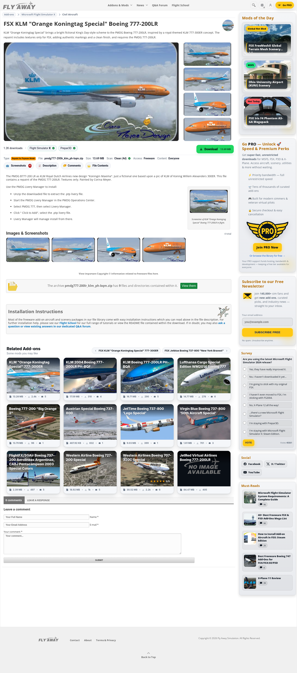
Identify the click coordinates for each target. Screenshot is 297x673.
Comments (72, 165)
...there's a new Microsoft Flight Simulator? (266, 414)
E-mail (94, 524)
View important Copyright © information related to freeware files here (118, 273)
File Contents (98, 165)
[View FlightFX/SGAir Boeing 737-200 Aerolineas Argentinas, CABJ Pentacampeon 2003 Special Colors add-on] (33, 472)
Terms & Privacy (106, 640)
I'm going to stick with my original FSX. (268, 385)
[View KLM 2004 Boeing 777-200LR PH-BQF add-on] (90, 379)
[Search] (253, 5)
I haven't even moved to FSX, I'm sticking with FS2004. (267, 396)
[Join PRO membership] (267, 236)
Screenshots (18, 166)
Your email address (252, 315)
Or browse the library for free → (267, 255)
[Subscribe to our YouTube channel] (251, 472)
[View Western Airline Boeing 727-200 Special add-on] (90, 472)
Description (47, 165)
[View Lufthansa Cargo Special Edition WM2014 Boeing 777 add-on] (204, 379)
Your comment (13, 531)
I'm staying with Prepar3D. (264, 423)
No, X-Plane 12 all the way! (264, 405)
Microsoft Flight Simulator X (38, 14)
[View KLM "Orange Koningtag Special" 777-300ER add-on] (33, 379)
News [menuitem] (142, 5)
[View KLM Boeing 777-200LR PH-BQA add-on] (147, 379)
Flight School (67, 323)
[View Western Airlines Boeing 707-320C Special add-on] (147, 472)
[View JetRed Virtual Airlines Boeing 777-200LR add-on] (204, 472)
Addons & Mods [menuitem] (120, 5)
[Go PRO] (284, 5)
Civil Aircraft (70, 14)
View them (189, 285)
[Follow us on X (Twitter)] (275, 464)
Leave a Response (38, 500)
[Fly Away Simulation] (19, 5)
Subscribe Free (268, 332)
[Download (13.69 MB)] (215, 149)
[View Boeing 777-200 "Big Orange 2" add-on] (33, 425)
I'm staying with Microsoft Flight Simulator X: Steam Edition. (267, 432)
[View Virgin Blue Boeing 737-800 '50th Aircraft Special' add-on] (204, 425)
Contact (75, 640)
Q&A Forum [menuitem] (160, 5)
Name (94, 517)
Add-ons (9, 14)
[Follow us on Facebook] (252, 464)
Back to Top (148, 655)
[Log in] (270, 5)
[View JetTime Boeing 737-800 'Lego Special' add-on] (147, 425)
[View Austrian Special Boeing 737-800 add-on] (90, 425)
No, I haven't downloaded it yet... (267, 376)
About (88, 640)
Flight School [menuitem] (180, 5)
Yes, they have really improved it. (267, 369)
